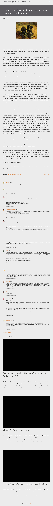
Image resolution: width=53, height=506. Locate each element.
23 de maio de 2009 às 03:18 (11, 295)
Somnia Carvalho (9, 298)
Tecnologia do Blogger (26, 503)
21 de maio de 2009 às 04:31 (11, 217)
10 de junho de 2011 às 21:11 (11, 329)
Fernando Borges (9, 320)
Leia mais (48, 390)
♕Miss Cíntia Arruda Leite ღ (11, 209)
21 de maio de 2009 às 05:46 (11, 234)
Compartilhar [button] (46, 174)
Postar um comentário (7, 332)
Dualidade (7, 182)
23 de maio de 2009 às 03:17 (11, 288)
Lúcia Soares (8, 281)
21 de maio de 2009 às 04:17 (11, 206)
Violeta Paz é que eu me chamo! (16, 430)
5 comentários (12, 390)
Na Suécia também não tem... (13, 174)
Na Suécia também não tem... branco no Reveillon (25, 484)
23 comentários (12, 498)
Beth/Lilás (7, 196)
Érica (7, 189)
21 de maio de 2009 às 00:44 (11, 193)
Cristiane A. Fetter (9, 220)
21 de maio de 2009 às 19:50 (11, 247)
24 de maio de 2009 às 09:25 (11, 317)
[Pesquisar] (45, 1)
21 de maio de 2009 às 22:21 (11, 266)
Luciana (7, 250)
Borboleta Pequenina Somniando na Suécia (17, 2)
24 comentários (12, 444)
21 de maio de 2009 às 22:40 (11, 278)
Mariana (7, 270)
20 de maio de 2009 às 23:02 (11, 185)
